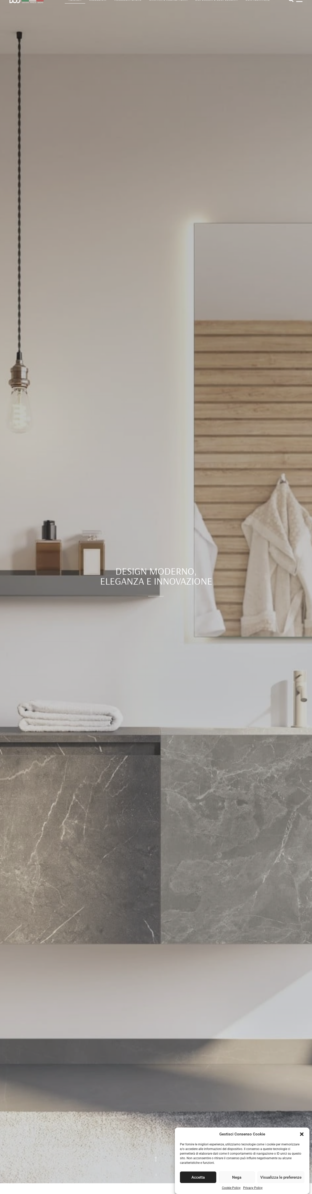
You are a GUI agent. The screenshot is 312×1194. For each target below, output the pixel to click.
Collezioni (97, 6)
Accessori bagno (128, 6)
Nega (236, 1180)
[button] (301, 1137)
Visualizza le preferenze (281, 1180)
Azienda (75, 6)
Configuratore (257, 6)
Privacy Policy (253, 1191)
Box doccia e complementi (216, 6)
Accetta (198, 1180)
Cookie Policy (231, 1191)
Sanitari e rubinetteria (168, 6)
